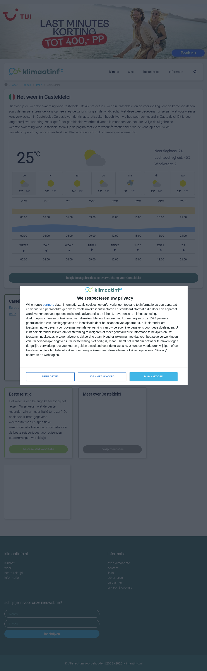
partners (48, 304)
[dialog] (104, 335)
